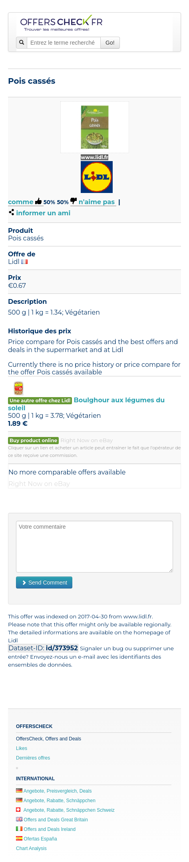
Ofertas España (36, 839)
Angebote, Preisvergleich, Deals (54, 791)
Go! (110, 42)
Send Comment (44, 582)
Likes (21, 748)
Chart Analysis (31, 848)
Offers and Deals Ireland (46, 829)
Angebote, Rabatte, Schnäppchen (55, 800)
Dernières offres (33, 758)
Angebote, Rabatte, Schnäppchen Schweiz (65, 810)
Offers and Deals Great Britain (52, 820)
